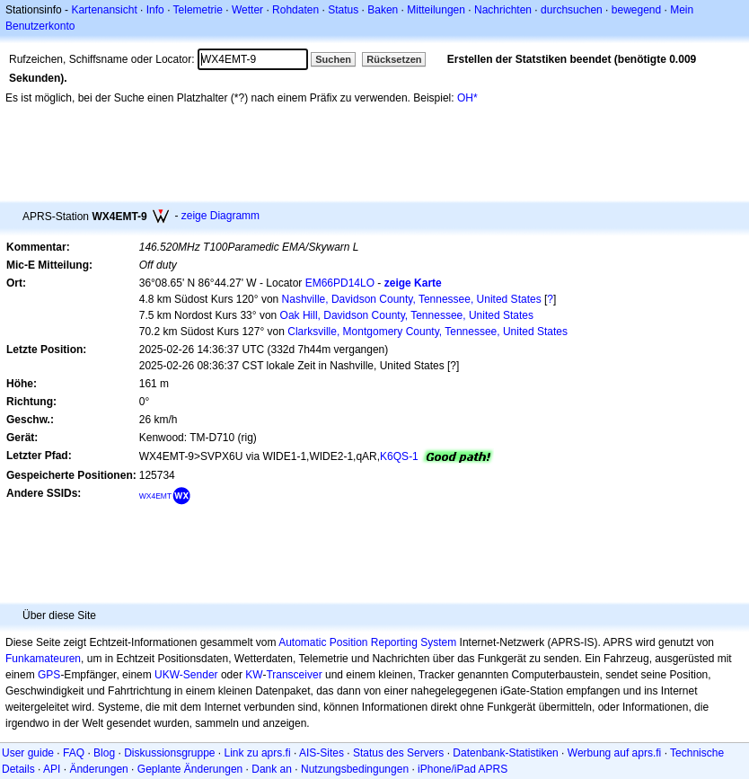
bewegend (636, 10)
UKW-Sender (185, 674)
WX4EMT (155, 495)
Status (343, 10)
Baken (382, 10)
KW (253, 674)
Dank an (271, 769)
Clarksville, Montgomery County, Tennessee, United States (427, 331)
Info (155, 10)
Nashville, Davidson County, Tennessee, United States (412, 299)
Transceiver (294, 674)
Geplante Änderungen (189, 769)
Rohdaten (295, 10)
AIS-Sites (321, 753)
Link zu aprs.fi (258, 753)
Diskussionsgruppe (169, 753)
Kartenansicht (104, 10)
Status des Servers (398, 753)
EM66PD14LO (339, 283)
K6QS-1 (399, 456)
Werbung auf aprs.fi (615, 753)
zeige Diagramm (220, 215)
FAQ (73, 753)
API (51, 769)
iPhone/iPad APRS (462, 769)
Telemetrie (198, 10)
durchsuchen (572, 10)
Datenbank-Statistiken (505, 753)
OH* (467, 98)
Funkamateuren (43, 658)
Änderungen (98, 769)
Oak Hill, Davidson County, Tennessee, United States (406, 315)
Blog (104, 753)
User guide (28, 753)
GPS (49, 674)
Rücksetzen (393, 59)
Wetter (247, 10)
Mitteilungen (436, 10)
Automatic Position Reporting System (367, 642)
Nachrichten (503, 10)
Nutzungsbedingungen (355, 769)
